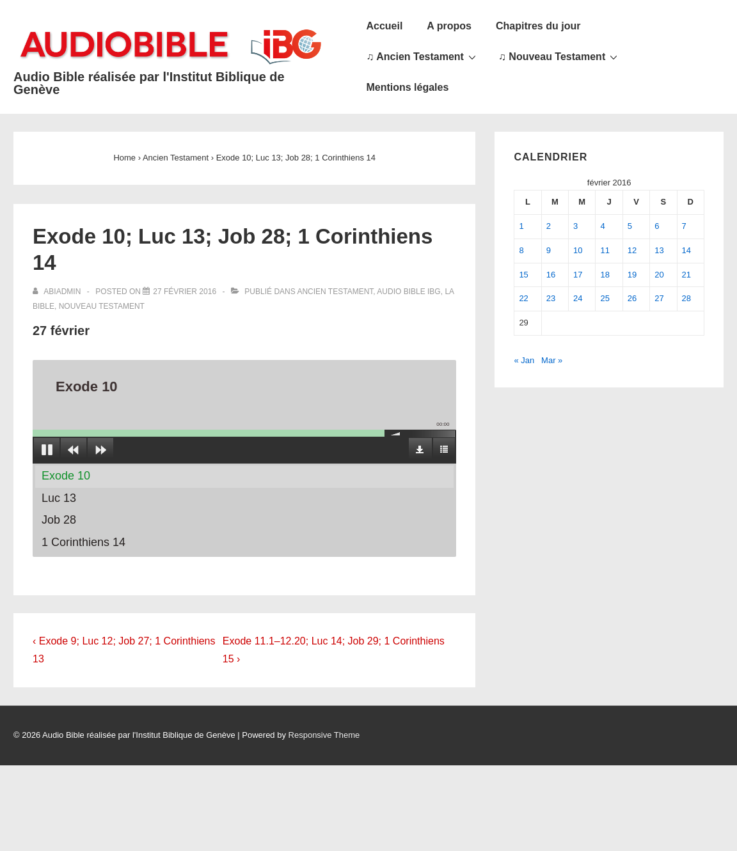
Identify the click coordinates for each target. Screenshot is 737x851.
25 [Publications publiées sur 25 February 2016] (604, 298)
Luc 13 (59, 498)
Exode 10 (66, 475)
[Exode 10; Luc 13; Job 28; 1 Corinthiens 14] (184, 291)
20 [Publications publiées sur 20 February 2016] (658, 274)
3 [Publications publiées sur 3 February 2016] (575, 226)
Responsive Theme (324, 735)
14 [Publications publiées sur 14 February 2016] (686, 250)
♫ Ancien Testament (422, 56)
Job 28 (59, 519)
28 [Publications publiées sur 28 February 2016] (686, 298)
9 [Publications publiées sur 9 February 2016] (548, 250)
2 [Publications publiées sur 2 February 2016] (548, 226)
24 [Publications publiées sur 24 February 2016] (577, 298)
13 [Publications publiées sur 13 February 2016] (658, 250)
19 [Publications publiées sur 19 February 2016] (632, 274)
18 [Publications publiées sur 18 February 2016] (604, 274)
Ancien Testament (335, 291)
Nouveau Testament (102, 306)
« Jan (524, 360)
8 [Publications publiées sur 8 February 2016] (521, 250)
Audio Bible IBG (408, 291)
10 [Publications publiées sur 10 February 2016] (577, 250)
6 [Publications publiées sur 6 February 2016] (656, 226)
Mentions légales (407, 87)
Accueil (384, 25)
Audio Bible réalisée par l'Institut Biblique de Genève (149, 83)
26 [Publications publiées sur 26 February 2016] (632, 298)
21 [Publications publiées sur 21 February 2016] (686, 274)
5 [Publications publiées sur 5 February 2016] (630, 226)
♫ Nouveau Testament (559, 56)
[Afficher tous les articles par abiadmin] (58, 291)
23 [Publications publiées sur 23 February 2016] (550, 298)
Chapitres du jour (538, 25)
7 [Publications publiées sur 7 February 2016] (684, 226)
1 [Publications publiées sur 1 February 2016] (521, 226)
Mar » (551, 360)
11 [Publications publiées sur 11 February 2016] (604, 250)
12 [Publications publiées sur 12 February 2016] (632, 250)
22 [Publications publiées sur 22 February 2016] (523, 298)
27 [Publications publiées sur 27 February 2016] (658, 298)
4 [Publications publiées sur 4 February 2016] (602, 226)
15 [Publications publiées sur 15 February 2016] (523, 274)
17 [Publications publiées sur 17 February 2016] (577, 274)
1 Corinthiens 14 (83, 542)
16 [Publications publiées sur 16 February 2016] (550, 274)
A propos (449, 25)
